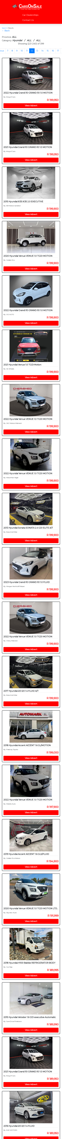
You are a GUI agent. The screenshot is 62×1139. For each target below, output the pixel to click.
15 (48, 51)
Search (4, 28)
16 (53, 51)
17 (58, 51)
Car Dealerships (30, 15)
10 (22, 51)
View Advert (31, 105)
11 (27, 51)
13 (37, 51)
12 (32, 51)
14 (42, 51)
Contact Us (28, 20)
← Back (6, 30)
